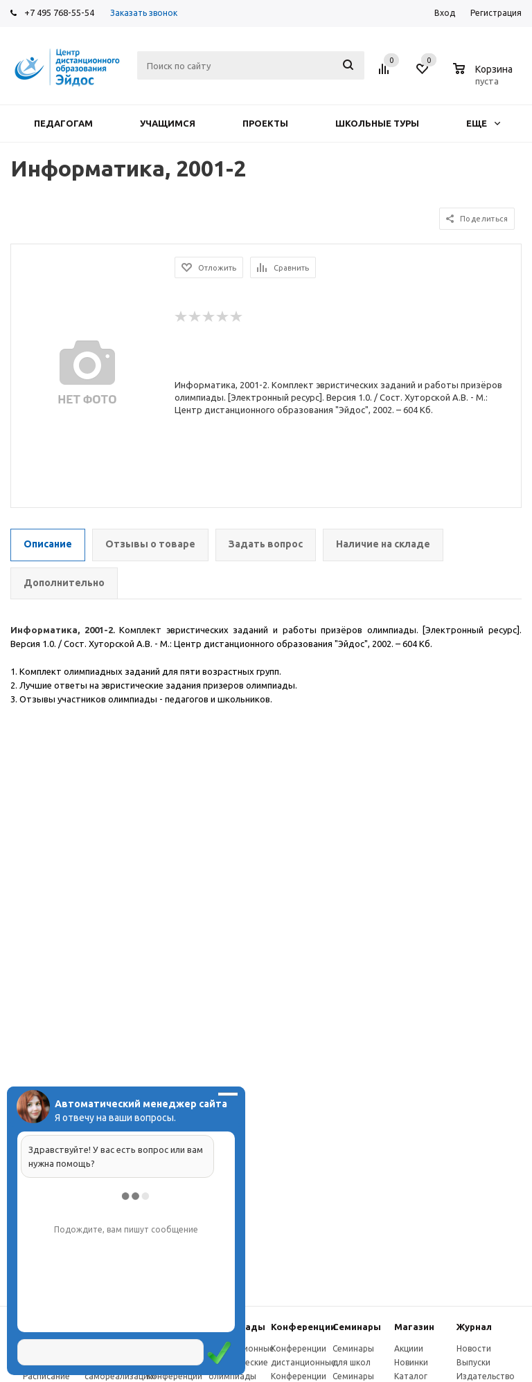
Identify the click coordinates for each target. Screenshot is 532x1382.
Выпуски (473, 1362)
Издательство (485, 1376)
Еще (483, 123)
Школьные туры (377, 123)
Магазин (414, 1326)
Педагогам (63, 123)
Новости (473, 1348)
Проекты (265, 123)
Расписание (46, 1376)
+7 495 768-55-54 (59, 12)
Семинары (356, 1326)
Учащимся (167, 123)
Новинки (411, 1362)
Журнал (474, 1326)
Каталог (410, 1376)
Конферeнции (303, 1326)
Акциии (408, 1348)
